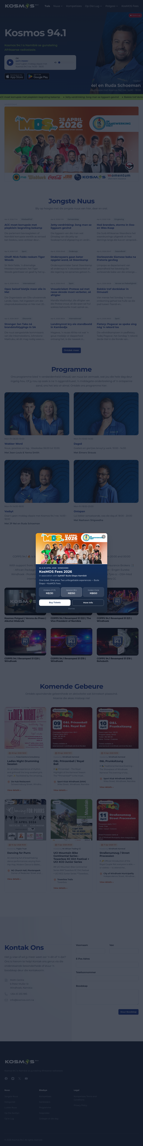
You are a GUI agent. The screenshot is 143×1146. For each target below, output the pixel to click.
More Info (88, 602)
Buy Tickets (55, 602)
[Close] (104, 537)
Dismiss (71, 608)
